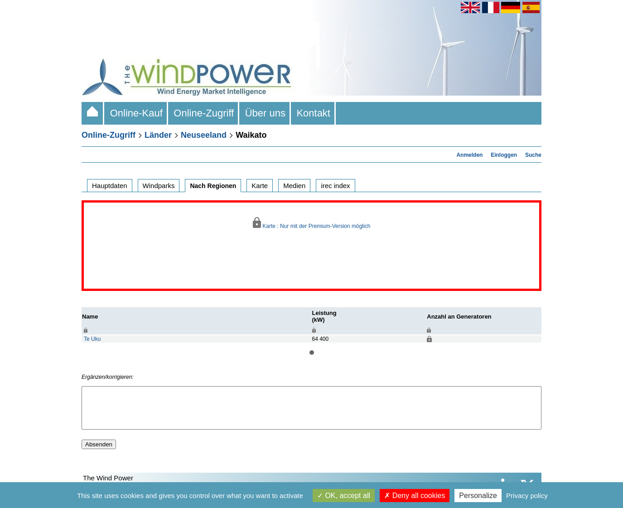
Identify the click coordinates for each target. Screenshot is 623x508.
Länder (158, 135)
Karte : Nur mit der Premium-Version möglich (312, 223)
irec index (335, 185)
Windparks (159, 185)
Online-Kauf (136, 113)
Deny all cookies (414, 495)
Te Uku (92, 339)
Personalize (478, 495)
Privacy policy (527, 495)
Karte (259, 185)
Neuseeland (204, 135)
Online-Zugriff (203, 113)
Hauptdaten (109, 185)
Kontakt (313, 113)
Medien (294, 185)
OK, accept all (343, 495)
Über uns (265, 113)
